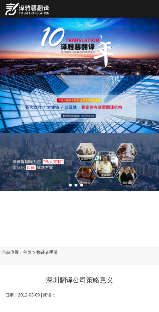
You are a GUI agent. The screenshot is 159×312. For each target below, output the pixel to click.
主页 (27, 252)
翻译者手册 (47, 252)
